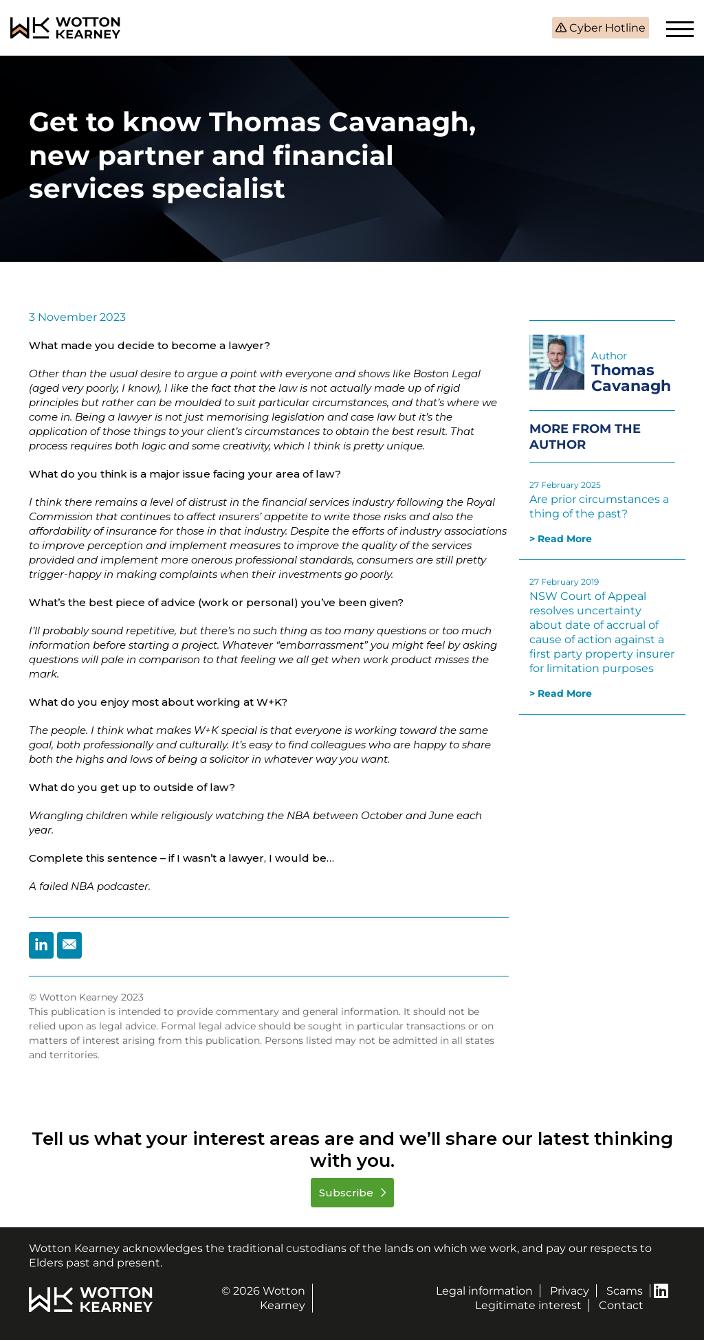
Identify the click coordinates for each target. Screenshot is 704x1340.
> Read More (560, 539)
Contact (621, 1305)
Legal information (484, 1290)
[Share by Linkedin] (41, 945)
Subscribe (347, 1192)
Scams (624, 1290)
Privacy (569, 1290)
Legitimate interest (528, 1305)
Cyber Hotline (606, 27)
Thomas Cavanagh (631, 378)
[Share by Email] (69, 945)
